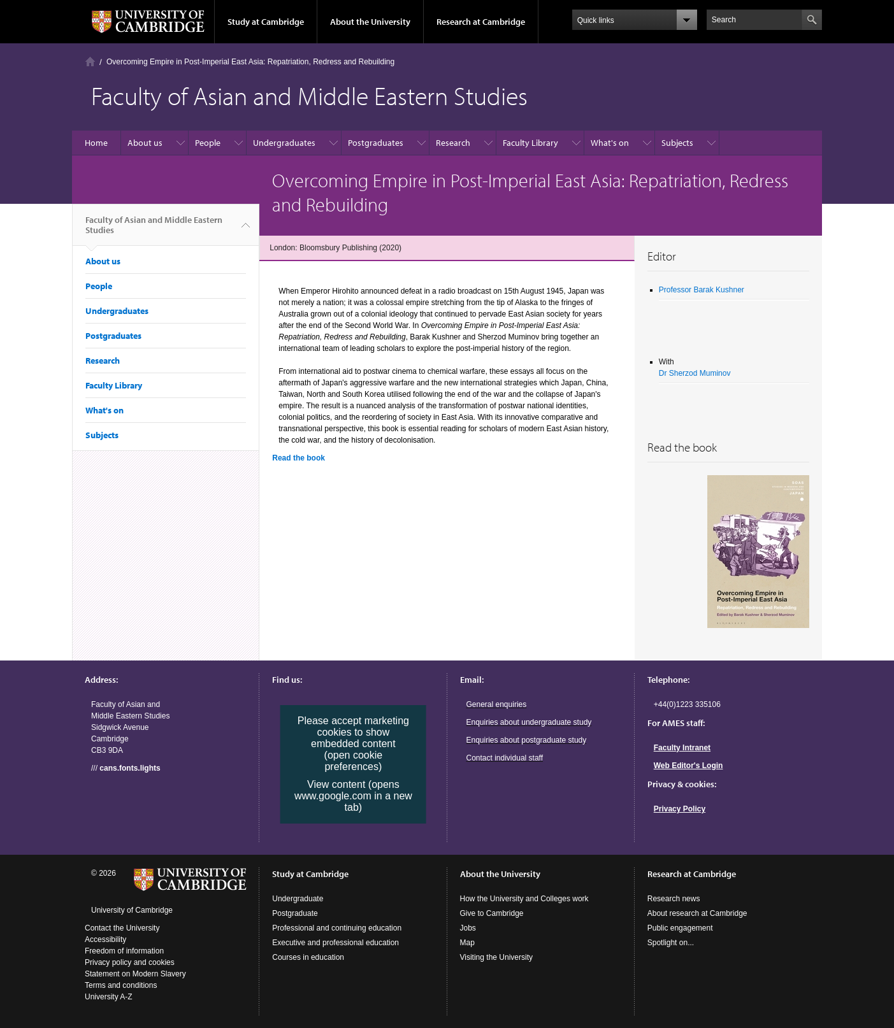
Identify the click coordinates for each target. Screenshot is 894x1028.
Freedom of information (124, 950)
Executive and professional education (335, 942)
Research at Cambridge (480, 21)
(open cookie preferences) (353, 761)
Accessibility (105, 939)
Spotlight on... (670, 942)
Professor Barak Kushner (701, 289)
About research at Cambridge (697, 913)
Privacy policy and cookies (130, 962)
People (207, 142)
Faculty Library (530, 142)
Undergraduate (297, 898)
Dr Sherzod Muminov (695, 373)
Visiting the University (496, 957)
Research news (673, 898)
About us (144, 142)
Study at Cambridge (265, 21)
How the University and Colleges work (524, 898)
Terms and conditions (121, 985)
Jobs (468, 928)
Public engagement (680, 928)
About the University (370, 21)
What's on (610, 142)
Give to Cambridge (492, 913)
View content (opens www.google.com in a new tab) (353, 796)
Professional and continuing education (336, 928)
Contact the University (122, 928)
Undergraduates (284, 142)
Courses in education (308, 957)
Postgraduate (294, 913)
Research (453, 142)
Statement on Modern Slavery (135, 973)
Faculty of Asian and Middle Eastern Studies (153, 230)
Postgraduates (375, 142)
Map (467, 942)
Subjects (677, 142)
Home (90, 61)
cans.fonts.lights (129, 768)
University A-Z (109, 996)
